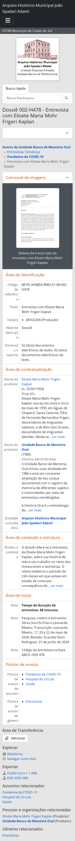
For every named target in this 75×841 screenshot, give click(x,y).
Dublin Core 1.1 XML (19, 773)
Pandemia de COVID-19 (43, 674)
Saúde (30, 684)
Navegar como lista (19, 759)
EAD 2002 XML (15, 778)
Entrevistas (34, 701)
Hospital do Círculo (40, 679)
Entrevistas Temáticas (23, 152)
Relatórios (12, 754)
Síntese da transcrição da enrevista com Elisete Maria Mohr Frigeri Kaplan (37, 258)
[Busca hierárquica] (33, 98)
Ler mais (58, 437)
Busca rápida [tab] (15, 88)
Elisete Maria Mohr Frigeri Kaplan (27, 816)
